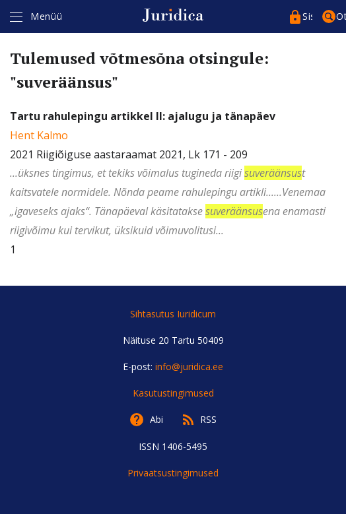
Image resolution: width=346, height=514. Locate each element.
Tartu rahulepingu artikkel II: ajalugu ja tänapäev (142, 116)
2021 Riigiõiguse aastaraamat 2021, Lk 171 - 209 (173, 174)
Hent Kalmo (39, 135)
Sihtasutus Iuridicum (173, 313)
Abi (156, 419)
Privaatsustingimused (173, 472)
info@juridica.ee (189, 366)
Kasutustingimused (173, 393)
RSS (208, 419)
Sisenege (307, 16)
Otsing (341, 16)
